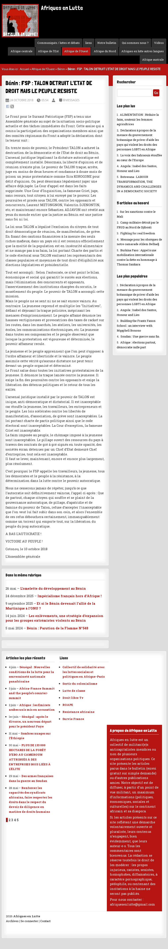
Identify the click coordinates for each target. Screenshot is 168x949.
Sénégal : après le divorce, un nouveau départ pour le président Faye (30, 721)
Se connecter (29, 921)
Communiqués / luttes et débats (58, 43)
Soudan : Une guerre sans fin (140, 336)
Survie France (73, 719)
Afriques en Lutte (42, 8)
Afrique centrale (21, 51)
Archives (12, 921)
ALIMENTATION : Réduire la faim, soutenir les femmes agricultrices (138, 119)
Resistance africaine (78, 712)
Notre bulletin (106, 43)
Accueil (24, 69)
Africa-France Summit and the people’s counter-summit (32, 693)
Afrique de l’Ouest (76, 51)
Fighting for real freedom (137, 233)
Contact (45, 921)
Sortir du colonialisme (79, 684)
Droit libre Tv (72, 698)
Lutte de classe (73, 691)
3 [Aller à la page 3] (12, 820)
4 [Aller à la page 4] (15, 820)
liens (88, 43)
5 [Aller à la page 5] (18, 820)
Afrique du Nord (105, 51)
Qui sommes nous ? (135, 43)
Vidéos (159, 43)
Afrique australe (153, 60)
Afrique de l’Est (48, 51)
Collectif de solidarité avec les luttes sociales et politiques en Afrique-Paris (83, 672)
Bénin (61, 69)
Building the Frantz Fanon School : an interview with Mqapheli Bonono (136, 325)
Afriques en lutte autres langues (142, 51)
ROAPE (67, 705)
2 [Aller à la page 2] (9, 820)
